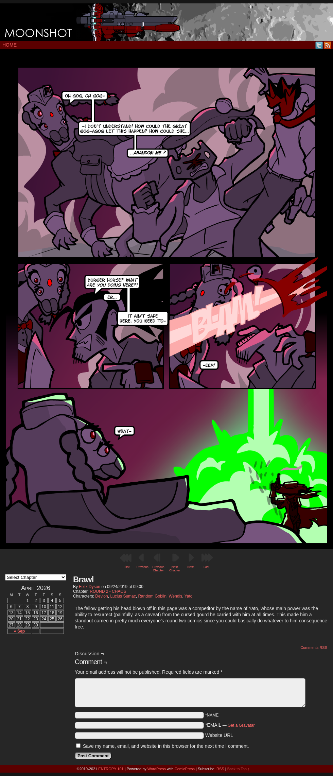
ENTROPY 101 (110, 769)
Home (9, 45)
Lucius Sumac (123, 596)
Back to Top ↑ (238, 769)
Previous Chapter (158, 568)
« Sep (19, 631)
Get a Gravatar (241, 725)
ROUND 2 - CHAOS (108, 591)
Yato (189, 596)
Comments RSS (313, 647)
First (127, 567)
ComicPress (185, 769)
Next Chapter (174, 568)
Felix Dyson (89, 586)
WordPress (156, 769)
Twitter (319, 45)
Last (206, 567)
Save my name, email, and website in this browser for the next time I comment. (166, 746)
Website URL (219, 735)
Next (191, 567)
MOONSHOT (166, 22)
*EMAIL (230, 725)
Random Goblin (152, 596)
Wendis (175, 596)
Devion (101, 596)
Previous (142, 567)
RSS (327, 45)
